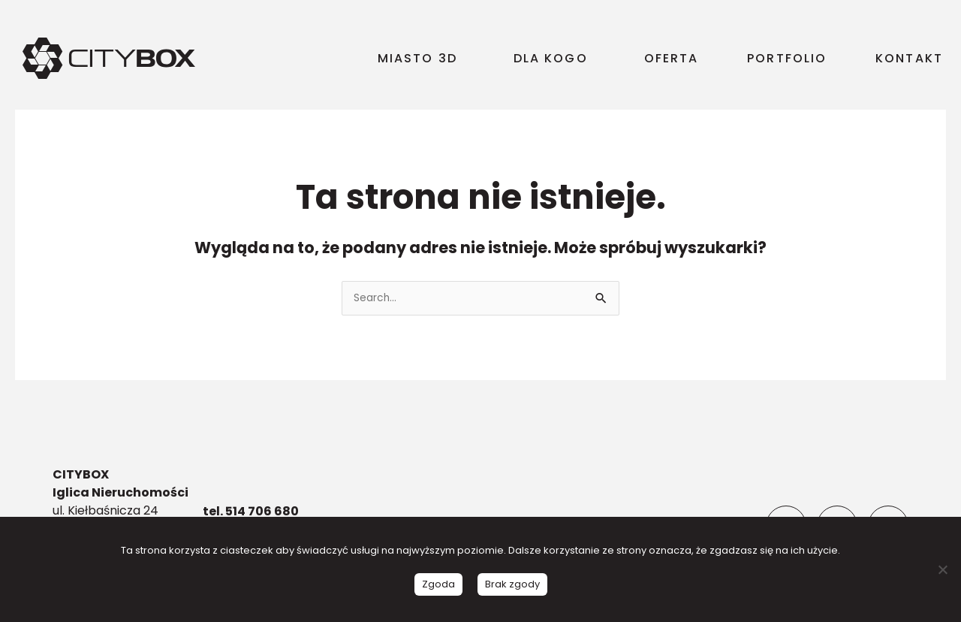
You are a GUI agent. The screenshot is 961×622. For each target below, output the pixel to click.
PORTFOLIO (787, 58)
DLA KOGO (554, 58)
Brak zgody (512, 584)
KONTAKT (909, 58)
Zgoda (438, 584)
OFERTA (671, 58)
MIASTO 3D (421, 58)
